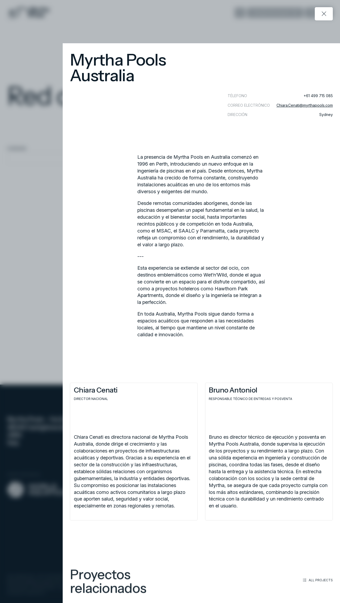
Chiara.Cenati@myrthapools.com (305, 105)
